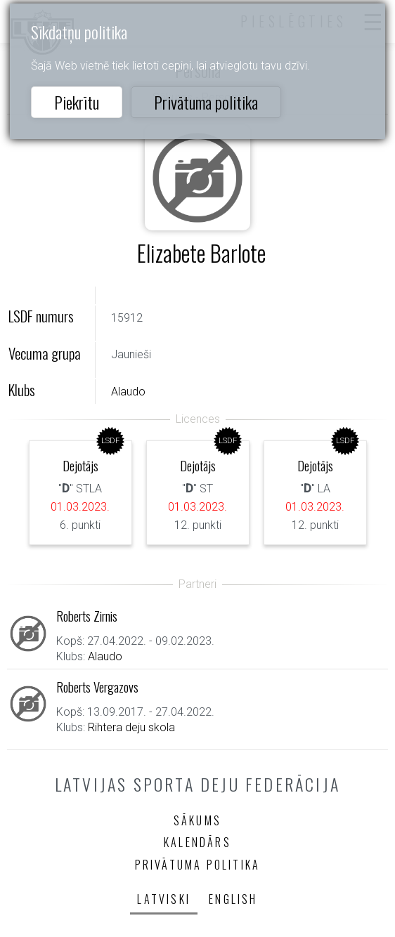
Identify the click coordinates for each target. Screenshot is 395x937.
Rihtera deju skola (131, 727)
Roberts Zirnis (86, 615)
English (233, 899)
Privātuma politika (206, 101)
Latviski (163, 899)
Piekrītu (76, 101)
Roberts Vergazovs (97, 686)
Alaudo (128, 391)
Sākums (197, 820)
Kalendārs (197, 842)
